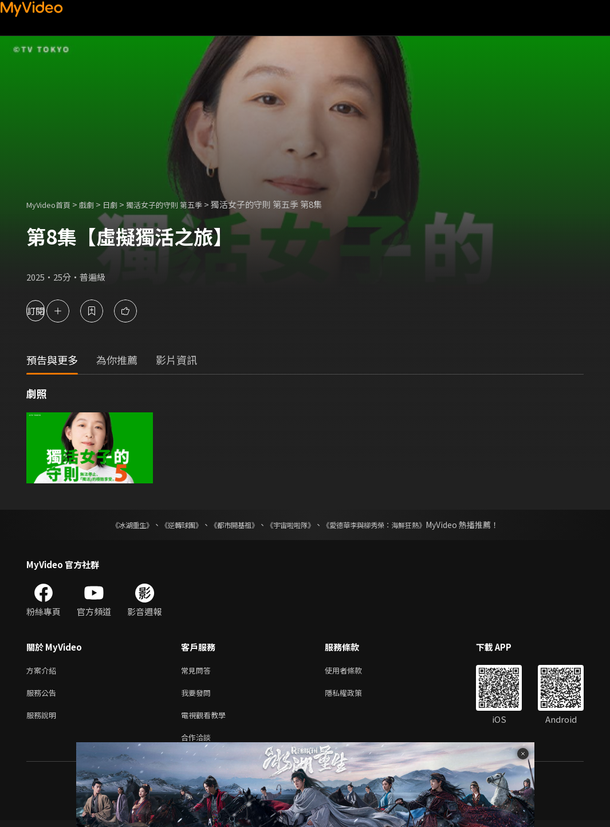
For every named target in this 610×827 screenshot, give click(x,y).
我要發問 (198, 695)
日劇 (121, 204)
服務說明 (43, 719)
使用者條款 (353, 671)
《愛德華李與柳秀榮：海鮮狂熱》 (389, 524)
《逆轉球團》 (168, 524)
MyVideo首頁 (52, 204)
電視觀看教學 (207, 719)
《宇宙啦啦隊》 (293, 524)
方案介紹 (43, 671)
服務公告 (43, 695)
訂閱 (49, 311)
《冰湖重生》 (112, 524)
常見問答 (198, 671)
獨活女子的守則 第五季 (182, 204)
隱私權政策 (353, 695)
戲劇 (95, 204)
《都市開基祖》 (228, 524)
